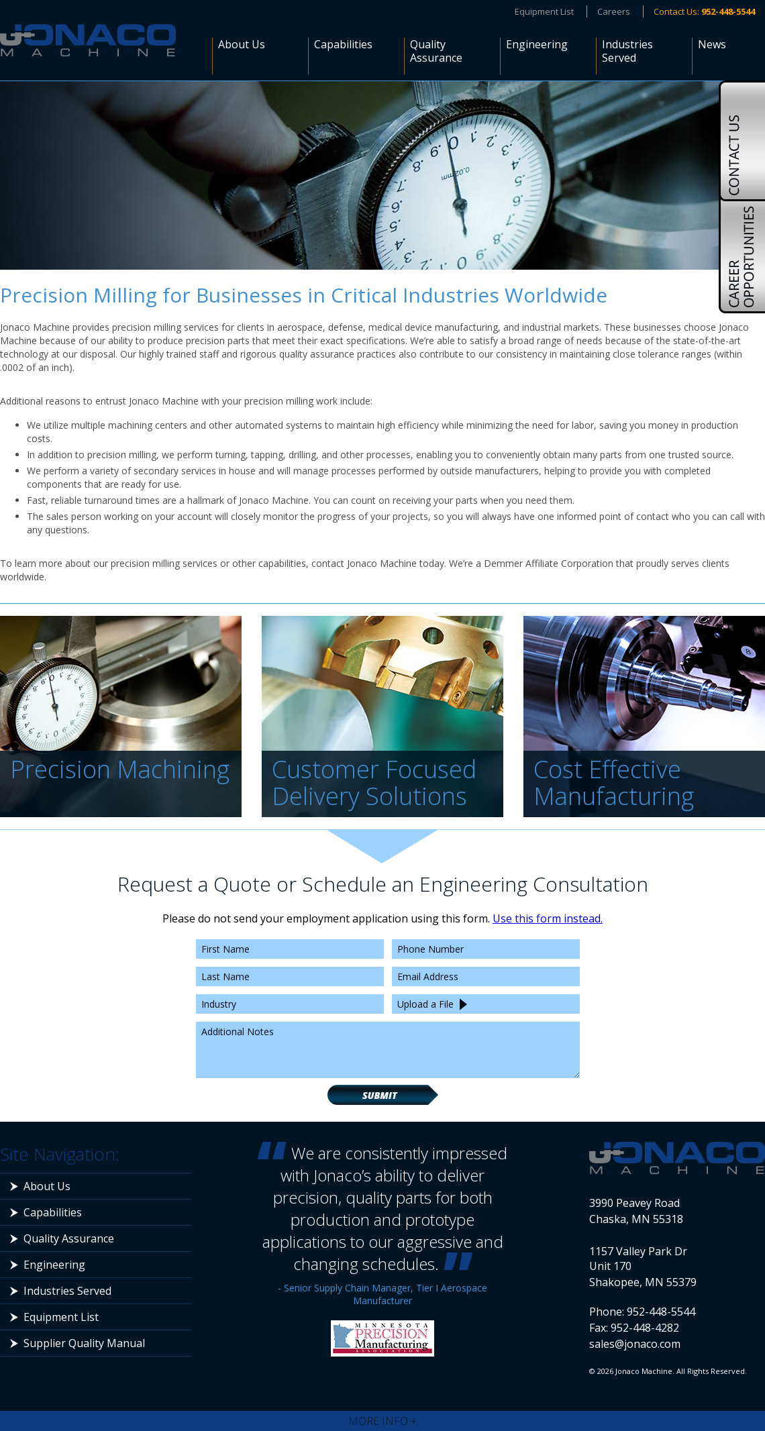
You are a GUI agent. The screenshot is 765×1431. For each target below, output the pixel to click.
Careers (613, 11)
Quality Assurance (436, 51)
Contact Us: (704, 11)
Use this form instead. (548, 918)
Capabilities (343, 45)
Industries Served (627, 51)
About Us (241, 45)
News (712, 45)
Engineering (537, 45)
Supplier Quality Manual (84, 1343)
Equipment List (544, 11)
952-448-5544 (661, 1311)
